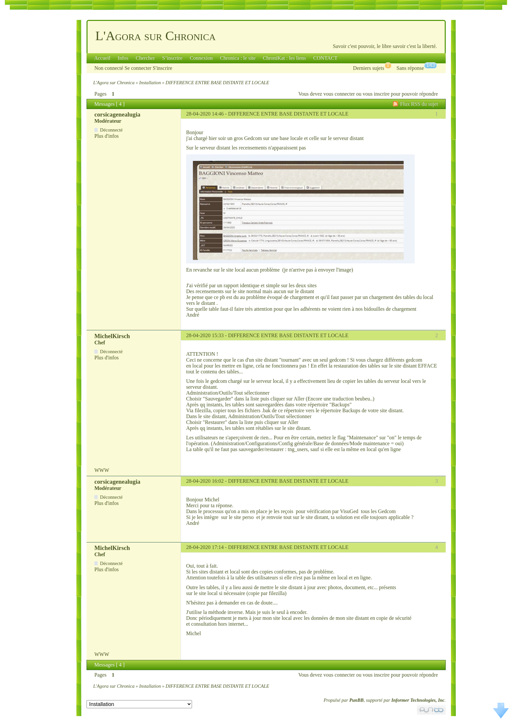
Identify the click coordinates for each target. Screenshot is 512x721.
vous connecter (339, 94)
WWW (101, 470)
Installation (150, 82)
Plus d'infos (106, 136)
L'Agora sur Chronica (155, 35)
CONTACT (325, 58)
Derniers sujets (368, 68)
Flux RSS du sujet (419, 104)
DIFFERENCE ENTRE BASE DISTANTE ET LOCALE (288, 114)
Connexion (201, 58)
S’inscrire (172, 58)
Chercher (145, 58)
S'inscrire (162, 68)
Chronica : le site (238, 58)
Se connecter (137, 68)
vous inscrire (376, 94)
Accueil (102, 58)
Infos (123, 58)
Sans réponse (410, 68)
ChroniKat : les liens (284, 58)
